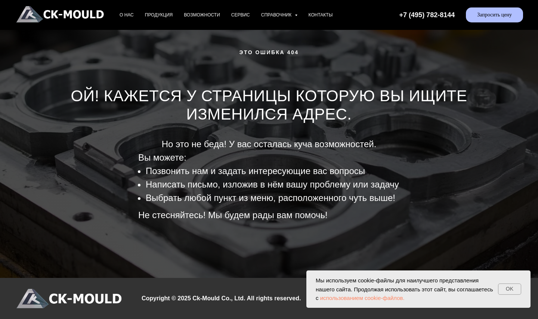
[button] (494, 14)
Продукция (159, 15)
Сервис (240, 15)
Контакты (321, 15)
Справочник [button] (277, 15)
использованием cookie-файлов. (362, 298)
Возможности (202, 15)
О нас (127, 15)
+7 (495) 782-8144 (427, 15)
